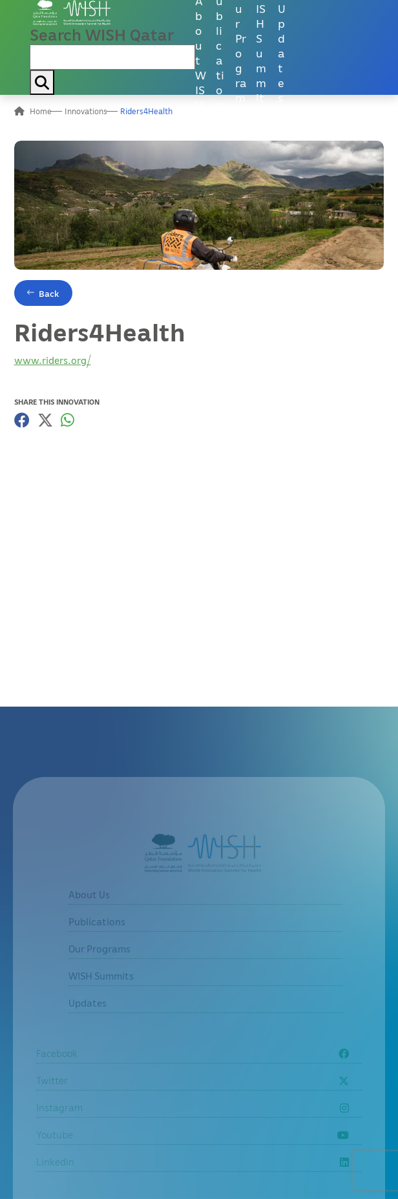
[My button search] (42, 82)
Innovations (86, 111)
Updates (282, 53)
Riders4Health (146, 111)
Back (49, 293)
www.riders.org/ (52, 360)
